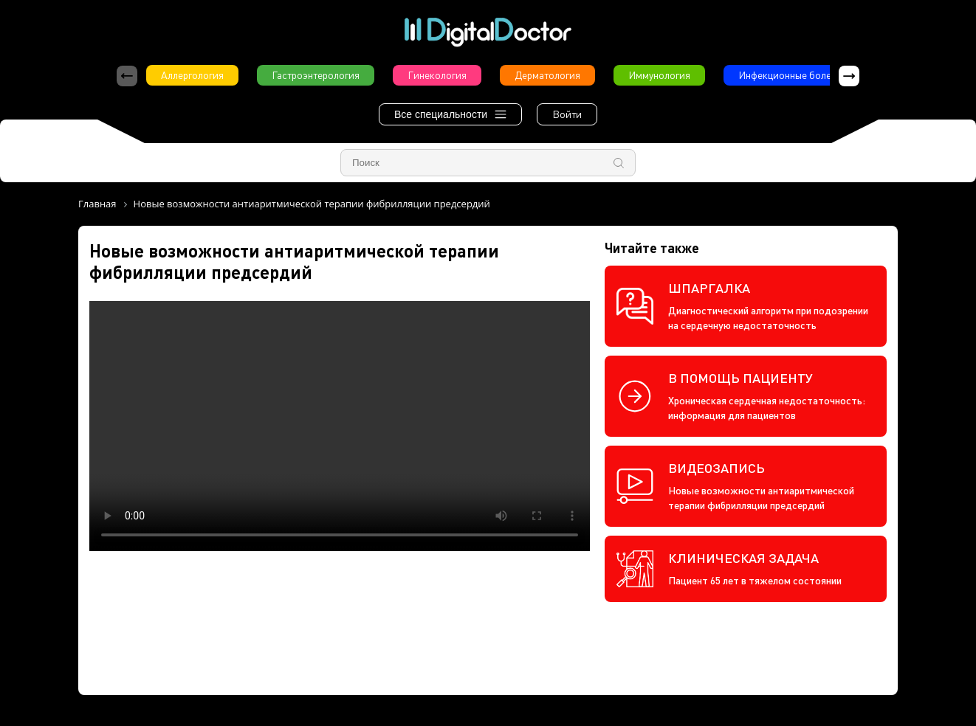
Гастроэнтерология (316, 75)
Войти (567, 114)
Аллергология (192, 75)
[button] (849, 76)
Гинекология (437, 75)
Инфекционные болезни (793, 75)
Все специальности (450, 114)
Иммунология (659, 75)
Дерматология (547, 75)
